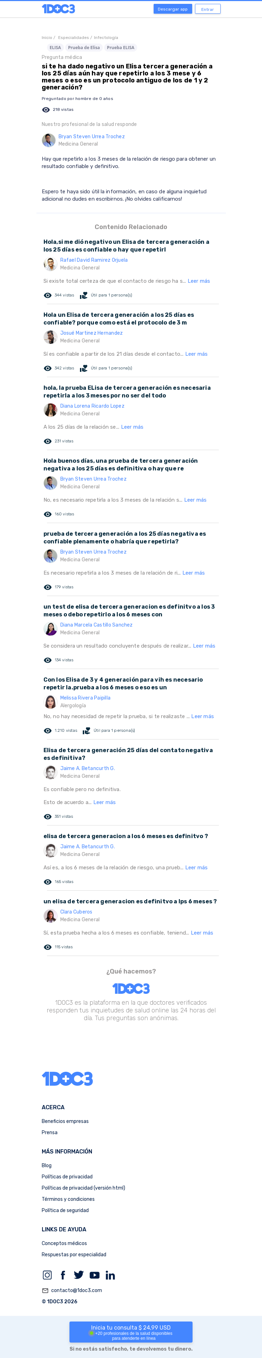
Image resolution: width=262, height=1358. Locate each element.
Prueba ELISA (120, 48)
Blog (47, 1166)
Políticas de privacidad (67, 1177)
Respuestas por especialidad (74, 1255)
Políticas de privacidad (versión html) (83, 1188)
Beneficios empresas (65, 1121)
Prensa (50, 1133)
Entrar (207, 9)
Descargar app (173, 9)
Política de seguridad (65, 1210)
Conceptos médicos (64, 1243)
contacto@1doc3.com (72, 1290)
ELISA (55, 48)
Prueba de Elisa (84, 48)
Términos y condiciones (68, 1199)
